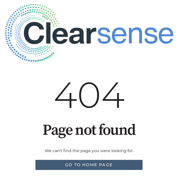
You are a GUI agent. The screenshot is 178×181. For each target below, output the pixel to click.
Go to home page (89, 164)
